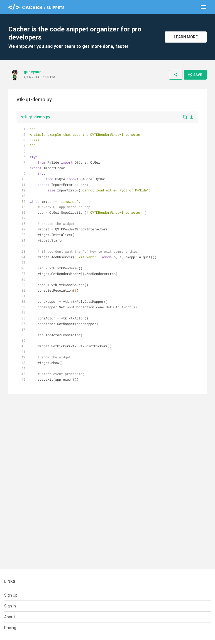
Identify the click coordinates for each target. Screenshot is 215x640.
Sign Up (11, 595)
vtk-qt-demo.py (35, 116)
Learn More (186, 37)
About (9, 616)
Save (195, 74)
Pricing (10, 627)
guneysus (32, 71)
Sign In (10, 606)
